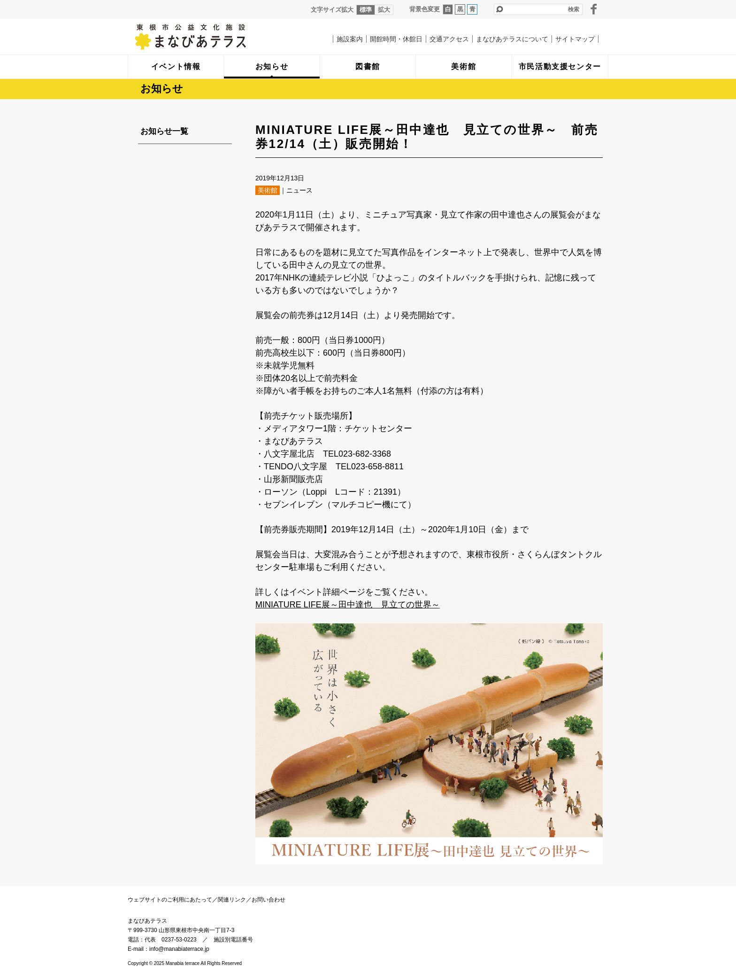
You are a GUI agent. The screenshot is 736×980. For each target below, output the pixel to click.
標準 (366, 9)
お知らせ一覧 (164, 131)
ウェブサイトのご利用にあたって (170, 899)
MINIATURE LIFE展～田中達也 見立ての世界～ (347, 604)
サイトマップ (575, 39)
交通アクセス (449, 39)
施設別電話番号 (233, 939)
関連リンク (232, 899)
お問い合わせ (268, 899)
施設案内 (350, 39)
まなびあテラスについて (512, 39)
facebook (594, 9)
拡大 (384, 9)
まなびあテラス (210, 36)
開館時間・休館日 (396, 39)
